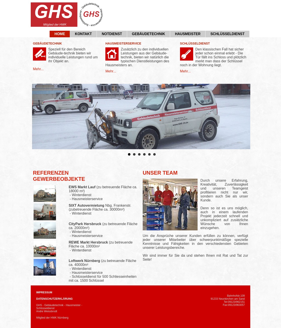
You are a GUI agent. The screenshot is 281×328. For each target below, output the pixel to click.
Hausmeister (187, 34)
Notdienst (112, 34)
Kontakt (83, 34)
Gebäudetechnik (148, 34)
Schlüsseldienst (227, 34)
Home (59, 34)
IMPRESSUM (44, 292)
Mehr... (38, 69)
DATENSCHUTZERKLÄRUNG (54, 298)
